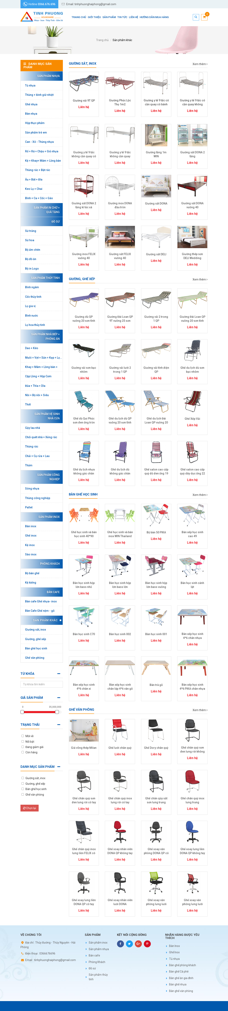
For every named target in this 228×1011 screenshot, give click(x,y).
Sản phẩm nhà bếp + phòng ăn (44, 336)
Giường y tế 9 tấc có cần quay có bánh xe (156, 104)
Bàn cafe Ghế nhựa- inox (41, 601)
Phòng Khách (49, 563)
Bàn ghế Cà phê (179, 971)
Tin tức (122, 17)
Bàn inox (30, 526)
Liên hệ (133, 17)
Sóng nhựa (32, 488)
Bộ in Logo (32, 268)
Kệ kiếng (30, 582)
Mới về (29, 736)
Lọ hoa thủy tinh (35, 324)
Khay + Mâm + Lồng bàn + (41, 367)
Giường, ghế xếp (35, 639)
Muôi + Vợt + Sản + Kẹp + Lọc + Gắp (44, 357)
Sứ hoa (29, 240)
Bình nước (31, 315)
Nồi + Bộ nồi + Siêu (37, 395)
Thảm (28, 465)
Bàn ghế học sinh (36, 648)
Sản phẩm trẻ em (36, 132)
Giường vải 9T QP (84, 100)
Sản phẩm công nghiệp (47, 477)
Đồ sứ (55, 221)
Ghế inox (30, 535)
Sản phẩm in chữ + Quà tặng (46, 210)
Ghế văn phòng (34, 657)
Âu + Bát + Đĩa (33, 179)
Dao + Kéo (31, 348)
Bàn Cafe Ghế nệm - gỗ (40, 610)
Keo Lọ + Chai (33, 188)
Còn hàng (31, 752)
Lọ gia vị (30, 306)
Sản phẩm (109, 17)
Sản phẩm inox (48, 516)
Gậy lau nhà (32, 427)
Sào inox (30, 554)
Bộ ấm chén (32, 249)
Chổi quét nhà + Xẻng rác (41, 437)
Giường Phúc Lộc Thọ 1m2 (120, 102)
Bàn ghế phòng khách (182, 965)
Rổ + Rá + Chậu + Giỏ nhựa (41, 151)
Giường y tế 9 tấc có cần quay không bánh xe (192, 104)
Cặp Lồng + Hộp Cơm (38, 376)
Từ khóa (27, 674)
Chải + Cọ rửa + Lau (37, 456)
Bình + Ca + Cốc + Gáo (39, 198)
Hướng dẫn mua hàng (154, 17)
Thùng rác (31, 446)
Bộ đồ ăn (30, 259)
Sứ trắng (30, 230)
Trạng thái (29, 725)
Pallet (28, 507)
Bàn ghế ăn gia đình (181, 978)
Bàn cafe (52, 592)
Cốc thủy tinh (33, 296)
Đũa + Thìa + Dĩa (35, 385)
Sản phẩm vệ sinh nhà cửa (46, 416)
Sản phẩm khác (122, 40)
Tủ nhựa (30, 85)
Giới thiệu (94, 17)
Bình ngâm (32, 287)
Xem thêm (200, 64)
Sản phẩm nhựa (47, 76)
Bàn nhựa (31, 113)
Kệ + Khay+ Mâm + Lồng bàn (43, 160)
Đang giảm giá (34, 747)
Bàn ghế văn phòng (181, 991)
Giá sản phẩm (31, 698)
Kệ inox (30, 545)
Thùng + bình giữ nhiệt (39, 94)
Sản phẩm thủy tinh (44, 277)
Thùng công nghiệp (37, 498)
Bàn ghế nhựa (177, 984)
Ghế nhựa (31, 104)
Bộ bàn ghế (32, 573)
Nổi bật (29, 741)
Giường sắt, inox (35, 629)
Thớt (28, 404)
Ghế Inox (174, 952)
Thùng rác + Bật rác (37, 170)
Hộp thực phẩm (35, 123)
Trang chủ (79, 17)
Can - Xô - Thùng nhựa (39, 141)
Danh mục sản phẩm (37, 767)
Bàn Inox (174, 946)
